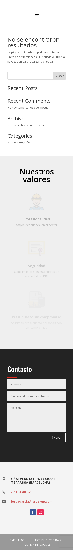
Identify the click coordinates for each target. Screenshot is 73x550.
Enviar (56, 437)
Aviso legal (18, 540)
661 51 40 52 (21, 492)
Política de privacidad (45, 540)
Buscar (59, 76)
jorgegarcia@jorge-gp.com (31, 501)
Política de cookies (36, 544)
